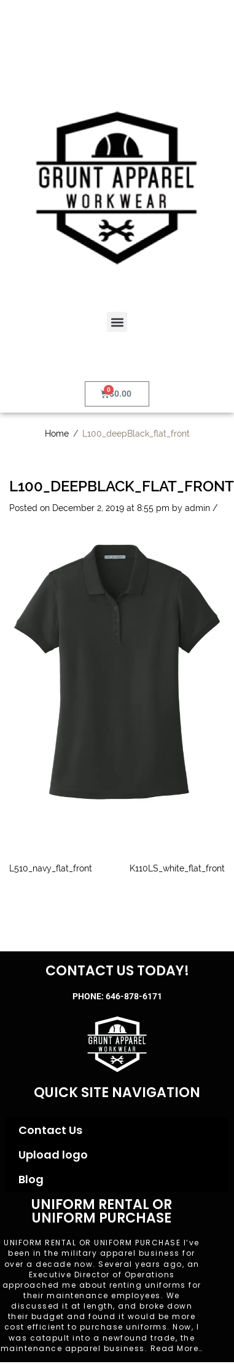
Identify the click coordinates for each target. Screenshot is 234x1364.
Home (57, 433)
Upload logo (53, 1154)
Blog (31, 1179)
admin (197, 508)
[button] (117, 322)
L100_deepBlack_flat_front (121, 486)
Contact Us (50, 1130)
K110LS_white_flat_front (177, 868)
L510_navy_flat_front (50, 868)
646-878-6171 (134, 996)
